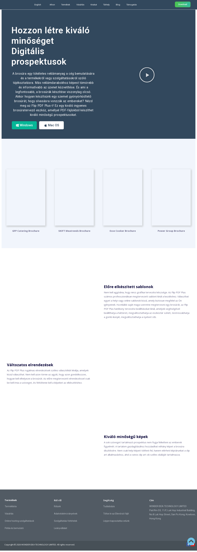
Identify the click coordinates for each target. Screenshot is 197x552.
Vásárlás (80, 4)
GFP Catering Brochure (25, 232)
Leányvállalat (60, 529)
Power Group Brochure (171, 232)
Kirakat (94, 4)
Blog (118, 4)
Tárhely (106, 4)
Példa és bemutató (14, 529)
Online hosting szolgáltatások (19, 522)
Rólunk (57, 508)
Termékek (65, 4)
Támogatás (131, 4)
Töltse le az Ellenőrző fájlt (116, 515)
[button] (147, 75)
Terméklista (11, 508)
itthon (52, 4)
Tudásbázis (109, 508)
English (37, 4)
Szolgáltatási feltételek (65, 522)
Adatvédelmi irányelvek (65, 515)
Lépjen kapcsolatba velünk (116, 522)
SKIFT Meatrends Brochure (74, 232)
